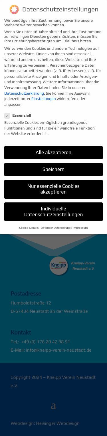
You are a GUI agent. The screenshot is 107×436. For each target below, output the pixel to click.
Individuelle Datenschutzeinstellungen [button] (53, 206)
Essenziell (20, 110)
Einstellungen (43, 93)
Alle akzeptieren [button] (54, 147)
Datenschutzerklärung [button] (55, 222)
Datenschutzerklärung (24, 88)
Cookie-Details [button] (29, 222)
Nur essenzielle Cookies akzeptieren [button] (53, 184)
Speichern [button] (53, 164)
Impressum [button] (80, 222)
